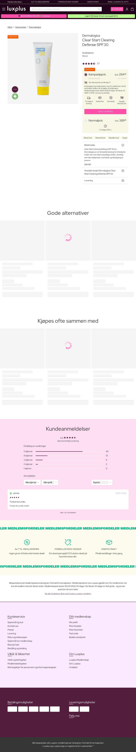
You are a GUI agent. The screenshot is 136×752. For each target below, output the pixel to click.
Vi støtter (73, 667)
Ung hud (125, 138)
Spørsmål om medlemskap (20, 641)
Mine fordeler (75, 626)
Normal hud (100, 138)
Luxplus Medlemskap (79, 659)
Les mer (87, 164)
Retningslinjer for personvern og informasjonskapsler (32, 667)
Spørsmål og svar (15, 622)
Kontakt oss (13, 626)
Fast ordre (73, 633)
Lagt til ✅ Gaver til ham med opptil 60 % (101, 16)
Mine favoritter (76, 629)
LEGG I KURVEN (105, 111)
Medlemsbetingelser (17, 663)
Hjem (10, 27)
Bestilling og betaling (17, 648)
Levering (12, 633)
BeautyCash (13, 644)
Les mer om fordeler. (102, 93)
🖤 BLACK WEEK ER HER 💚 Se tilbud (34, 16)
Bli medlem (117, 9)
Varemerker (20, 27)
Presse (11, 629)
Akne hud (88, 138)
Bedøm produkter (77, 637)
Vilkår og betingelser (17, 659)
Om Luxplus (74, 663)
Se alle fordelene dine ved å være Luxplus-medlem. (68, 593)
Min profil (73, 622)
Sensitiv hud (114, 138)
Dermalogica (35, 27)
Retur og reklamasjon (17, 637)
